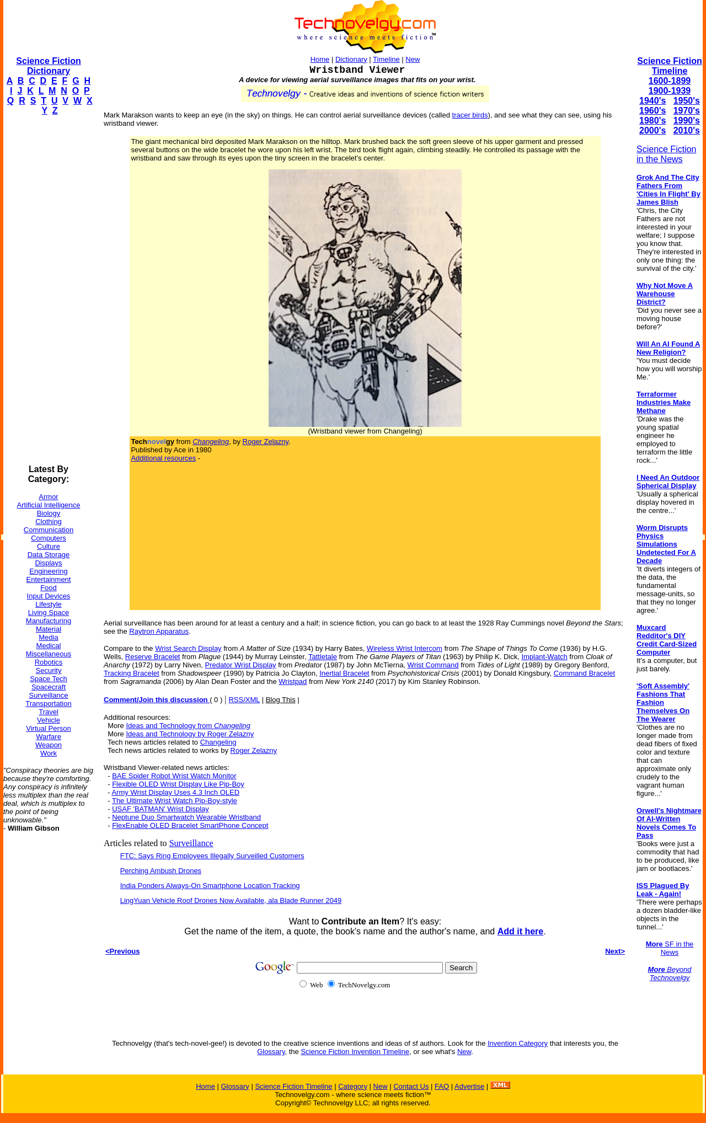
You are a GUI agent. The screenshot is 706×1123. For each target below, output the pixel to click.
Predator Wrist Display (240, 665)
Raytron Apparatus (159, 631)
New (412, 59)
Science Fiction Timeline (669, 66)
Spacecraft (48, 687)
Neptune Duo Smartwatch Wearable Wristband (186, 817)
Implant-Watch (544, 657)
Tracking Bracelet (131, 673)
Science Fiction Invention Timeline (355, 1051)
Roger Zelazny (266, 441)
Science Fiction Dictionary (48, 66)
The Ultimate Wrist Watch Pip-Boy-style (174, 800)
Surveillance (48, 695)
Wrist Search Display (188, 648)
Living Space (48, 612)
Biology (49, 513)
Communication (48, 530)
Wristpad (293, 681)
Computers (48, 538)
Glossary (271, 1051)
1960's (652, 110)
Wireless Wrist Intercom (404, 648)
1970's (686, 110)
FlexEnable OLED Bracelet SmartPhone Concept (190, 825)
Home (320, 59)
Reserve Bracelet (152, 657)
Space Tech (48, 679)
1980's (652, 120)
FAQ (442, 1086)
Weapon (48, 745)
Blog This (281, 700)
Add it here (521, 931)
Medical (48, 645)
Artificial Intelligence (49, 505)
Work (48, 753)
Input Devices (49, 596)
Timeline (386, 59)
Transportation (48, 703)
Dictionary (351, 59)
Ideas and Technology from (188, 725)
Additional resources (163, 458)
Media (48, 637)
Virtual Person (48, 728)
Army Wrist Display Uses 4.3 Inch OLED (175, 792)
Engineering (48, 571)
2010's (686, 130)
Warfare (48, 736)
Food (48, 588)
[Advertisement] (47, 290)
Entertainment (48, 579)
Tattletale (322, 657)
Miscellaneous (48, 654)
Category (352, 1086)
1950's (686, 100)
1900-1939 (670, 90)
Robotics (49, 662)
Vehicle (48, 720)
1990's (686, 120)
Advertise (469, 1086)
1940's (652, 100)
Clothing (48, 521)
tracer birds (470, 115)
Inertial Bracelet (344, 673)
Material (48, 629)
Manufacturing (48, 621)
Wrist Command (433, 665)
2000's (652, 130)
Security (49, 670)
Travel (48, 712)
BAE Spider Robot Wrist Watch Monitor (174, 776)
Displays (48, 563)
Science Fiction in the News (667, 154)
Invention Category (518, 1043)
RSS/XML (244, 700)
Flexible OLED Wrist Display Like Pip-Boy (178, 784)
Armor (48, 497)
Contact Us (411, 1086)
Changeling (218, 742)
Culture (48, 546)
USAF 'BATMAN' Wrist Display (160, 809)
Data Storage (49, 554)
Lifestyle (48, 604)
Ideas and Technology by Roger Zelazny (190, 734)
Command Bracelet (584, 673)
